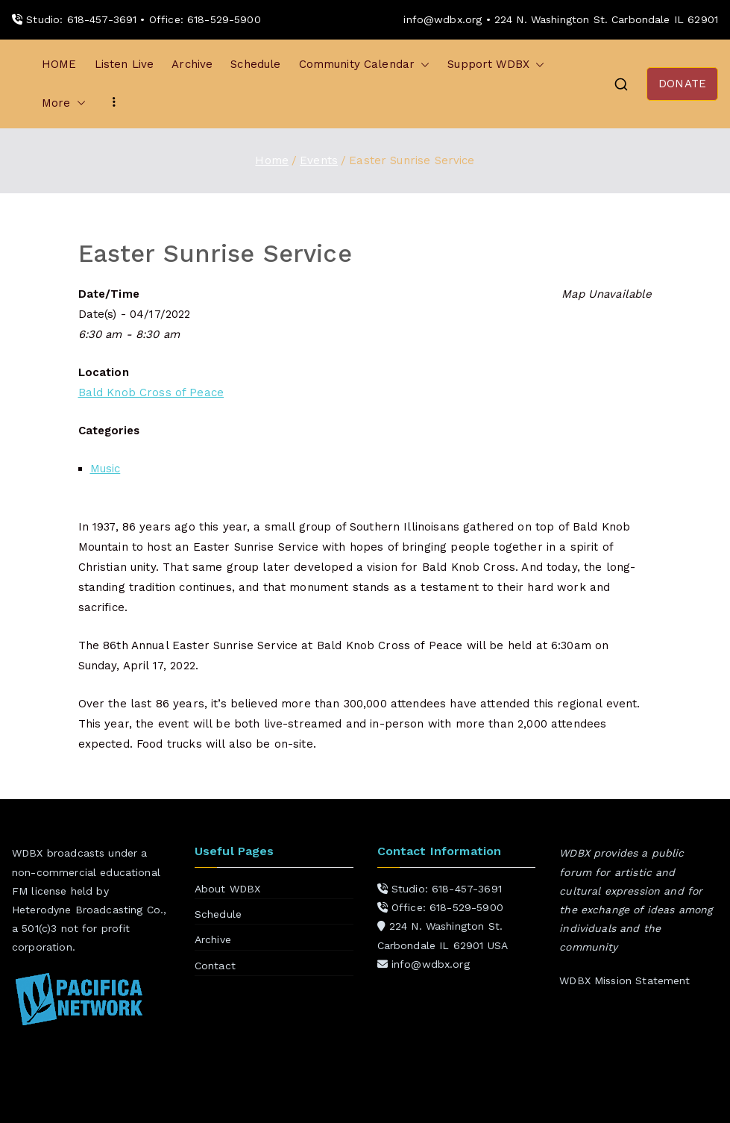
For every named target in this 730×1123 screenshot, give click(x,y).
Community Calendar (364, 64)
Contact (215, 966)
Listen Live (124, 64)
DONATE (682, 83)
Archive (192, 64)
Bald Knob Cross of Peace (151, 392)
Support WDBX (495, 64)
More (64, 103)
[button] (422, 64)
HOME (59, 64)
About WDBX (228, 889)
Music (105, 468)
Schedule (255, 64)
